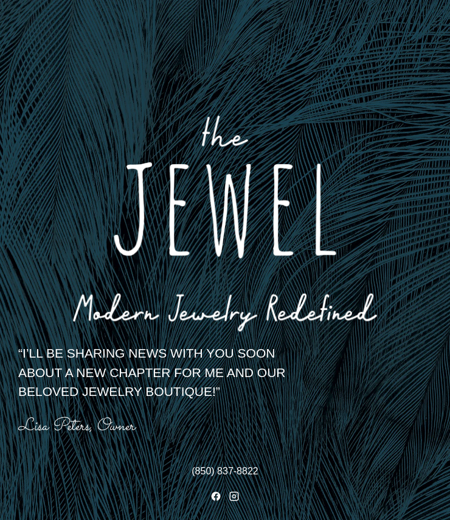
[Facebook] (215, 496)
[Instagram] (234, 496)
